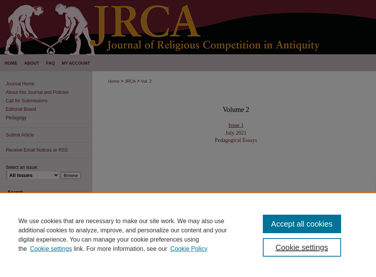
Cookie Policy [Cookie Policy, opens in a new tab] (189, 248)
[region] (188, 234)
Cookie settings (51, 248)
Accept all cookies (302, 224)
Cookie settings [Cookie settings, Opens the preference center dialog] (301, 247)
